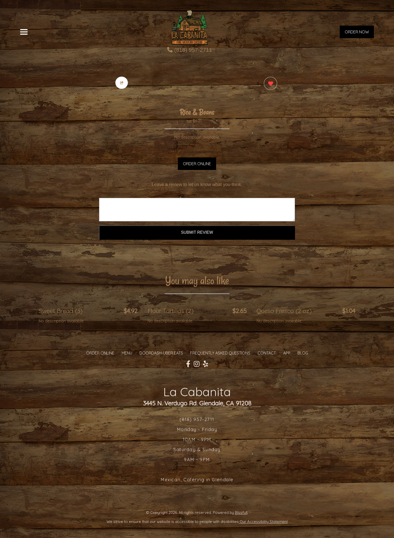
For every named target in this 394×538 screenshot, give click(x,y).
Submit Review (197, 232)
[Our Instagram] (197, 364)
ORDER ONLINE (197, 163)
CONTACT (267, 352)
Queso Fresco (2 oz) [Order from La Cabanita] (284, 311)
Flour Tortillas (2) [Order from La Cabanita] (170, 311)
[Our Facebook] (188, 364)
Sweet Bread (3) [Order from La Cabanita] (60, 311)
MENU (127, 352)
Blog (303, 352)
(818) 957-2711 (189, 50)
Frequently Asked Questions (220, 352)
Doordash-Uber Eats (161, 352)
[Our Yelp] (205, 364)
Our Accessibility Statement (263, 521)
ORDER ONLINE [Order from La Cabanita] (100, 352)
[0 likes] (269, 84)
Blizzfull (241, 512)
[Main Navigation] (24, 32)
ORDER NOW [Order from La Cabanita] (357, 31)
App (286, 352)
